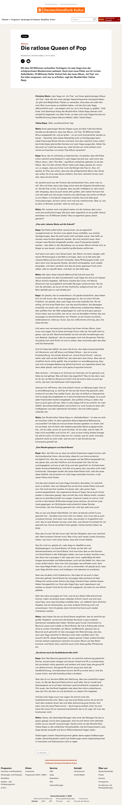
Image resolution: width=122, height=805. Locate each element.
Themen (5, 20)
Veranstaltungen (56, 785)
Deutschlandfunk (51, 4)
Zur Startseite (42, 753)
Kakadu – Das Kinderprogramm (8, 783)
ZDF (50, 801)
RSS (51, 782)
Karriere (101, 778)
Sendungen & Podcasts (30, 20)
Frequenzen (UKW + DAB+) (36, 775)
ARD (43, 801)
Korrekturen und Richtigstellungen (105, 786)
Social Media (79, 775)
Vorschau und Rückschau (11, 771)
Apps (52, 775)
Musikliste (45, 20)
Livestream (29, 771)
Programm (15, 20)
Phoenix (59, 801)
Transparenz (103, 782)
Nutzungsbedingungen (65, 798)
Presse (101, 775)
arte (68, 801)
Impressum (83, 798)
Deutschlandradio (105, 771)
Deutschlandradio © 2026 (61, 796)
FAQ (51, 771)
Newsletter (54, 778)
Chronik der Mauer (81, 801)
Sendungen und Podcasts (11, 775)
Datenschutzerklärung (43, 798)
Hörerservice (79, 771)
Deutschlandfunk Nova (68, 4)
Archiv (52, 20)
